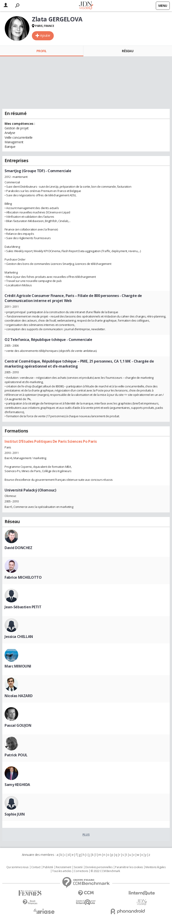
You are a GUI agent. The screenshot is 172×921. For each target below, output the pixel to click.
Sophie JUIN (15, 814)
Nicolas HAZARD (18, 695)
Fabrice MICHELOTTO (23, 577)
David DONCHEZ (18, 547)
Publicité (48, 867)
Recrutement (63, 867)
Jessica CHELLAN (19, 636)
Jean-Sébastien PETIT (23, 606)
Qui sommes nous (17, 867)
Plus (86, 834)
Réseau (127, 51)
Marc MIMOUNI (18, 666)
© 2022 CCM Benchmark (105, 871)
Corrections (81, 871)
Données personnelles (99, 867)
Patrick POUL (16, 754)
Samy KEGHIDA (17, 784)
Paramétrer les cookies (129, 867)
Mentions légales (155, 867)
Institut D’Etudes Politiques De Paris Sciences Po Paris (51, 441)
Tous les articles (61, 871)
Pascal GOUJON (18, 725)
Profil (41, 51)
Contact (36, 867)
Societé (78, 867)
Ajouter (45, 35)
